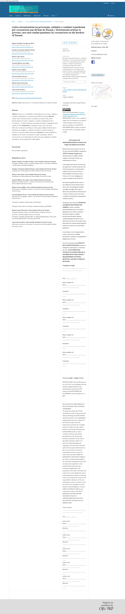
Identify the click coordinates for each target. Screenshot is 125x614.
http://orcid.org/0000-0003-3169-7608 (22, 53)
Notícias (46, 15)
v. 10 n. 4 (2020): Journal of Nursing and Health (38, 21)
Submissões (27, 15)
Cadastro (106, 3)
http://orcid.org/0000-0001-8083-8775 (22, 47)
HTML (74, 43)
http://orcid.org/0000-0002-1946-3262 (22, 80)
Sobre (54, 15)
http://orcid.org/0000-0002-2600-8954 (23, 93)
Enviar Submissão (97, 75)
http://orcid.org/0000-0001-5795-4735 (22, 67)
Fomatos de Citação (69, 82)
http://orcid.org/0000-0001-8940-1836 (22, 86)
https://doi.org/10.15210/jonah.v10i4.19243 (28, 98)
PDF (66, 43)
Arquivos (18, 15)
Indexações (37, 15)
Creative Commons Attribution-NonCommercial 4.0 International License (74, 114)
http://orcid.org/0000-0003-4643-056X (23, 73)
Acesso (113, 3)
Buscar (112, 15)
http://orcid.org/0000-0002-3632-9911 (22, 60)
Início (13, 21)
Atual (10, 15)
